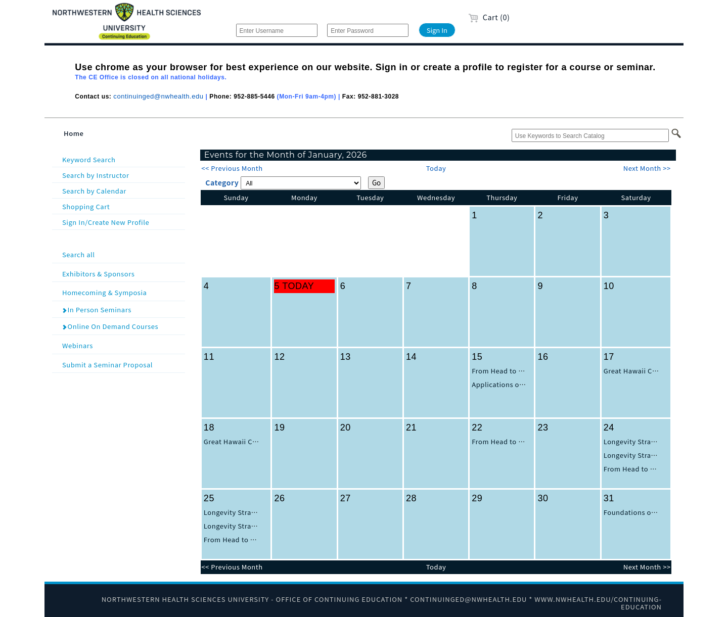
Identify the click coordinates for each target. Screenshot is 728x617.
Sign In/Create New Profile (105, 222)
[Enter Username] (276, 30)
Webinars (122, 345)
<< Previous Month (231, 168)
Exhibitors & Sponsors (122, 273)
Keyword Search (89, 159)
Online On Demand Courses (110, 326)
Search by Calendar (94, 191)
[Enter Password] (367, 30)
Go (376, 182)
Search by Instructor (95, 175)
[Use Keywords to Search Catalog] (590, 135)
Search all (122, 254)
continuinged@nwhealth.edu (158, 96)
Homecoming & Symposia (122, 292)
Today (436, 168)
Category (222, 182)
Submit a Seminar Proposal (122, 364)
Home (74, 133)
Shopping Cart (86, 206)
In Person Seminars (96, 309)
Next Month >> (647, 168)
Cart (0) (489, 17)
